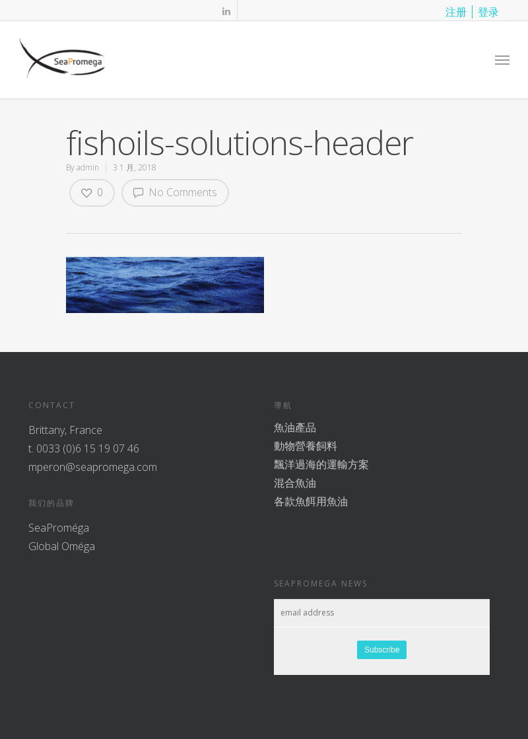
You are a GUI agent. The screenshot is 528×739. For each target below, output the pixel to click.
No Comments (175, 192)
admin (88, 167)
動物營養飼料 (305, 445)
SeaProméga (58, 527)
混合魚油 (295, 482)
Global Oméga (61, 546)
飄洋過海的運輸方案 (321, 464)
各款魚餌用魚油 (311, 501)
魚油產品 (295, 427)
